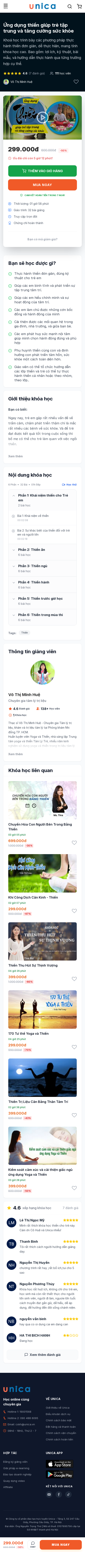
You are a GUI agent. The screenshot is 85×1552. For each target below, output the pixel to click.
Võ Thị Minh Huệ (21, 81)
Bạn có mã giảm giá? (42, 239)
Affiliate (8, 1487)
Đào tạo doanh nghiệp (17, 1474)
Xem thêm (15, 456)
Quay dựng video (14, 1480)
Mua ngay (42, 185)
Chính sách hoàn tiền (59, 1439)
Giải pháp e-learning (16, 1468)
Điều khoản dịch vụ (58, 1414)
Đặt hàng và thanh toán (61, 1426)
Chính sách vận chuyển (61, 1433)
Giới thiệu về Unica (57, 1407)
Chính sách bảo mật (58, 1420)
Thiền (24, 632)
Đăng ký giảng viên (15, 1461)
